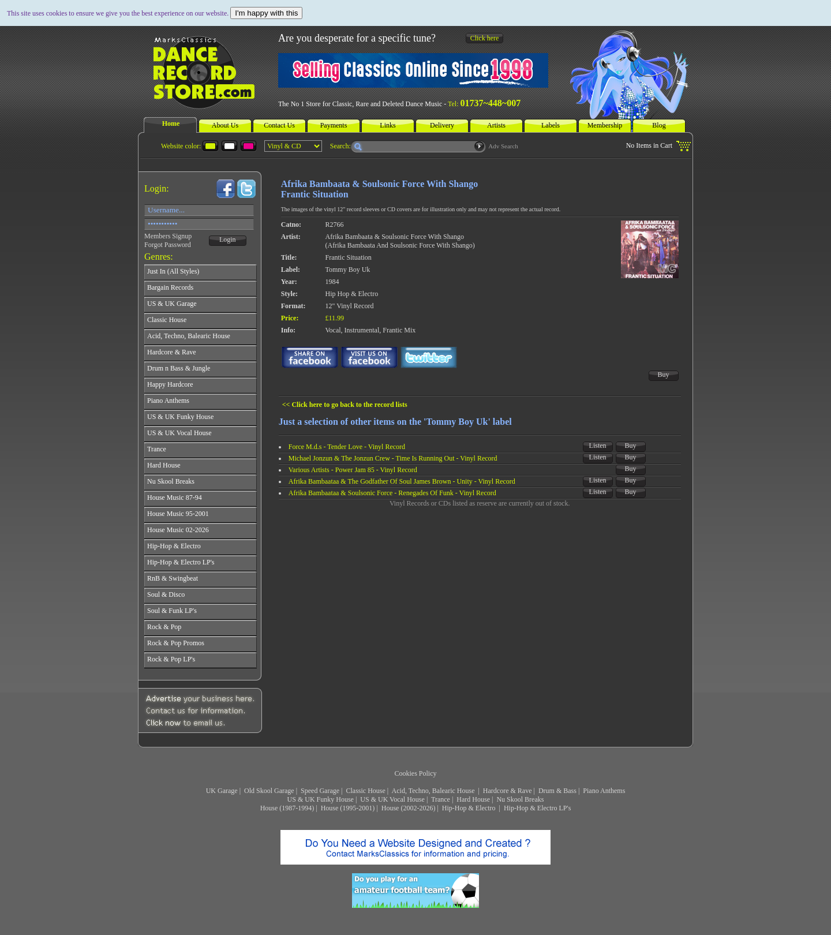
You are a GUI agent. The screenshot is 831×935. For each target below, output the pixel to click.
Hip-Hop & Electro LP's (537, 808)
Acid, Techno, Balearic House (434, 791)
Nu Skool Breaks (520, 799)
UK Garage (222, 791)
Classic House (365, 791)
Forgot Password (167, 245)
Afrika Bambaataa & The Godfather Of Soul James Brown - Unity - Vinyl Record (402, 481)
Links (387, 125)
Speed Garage (320, 791)
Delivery (442, 125)
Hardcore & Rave (507, 791)
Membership (605, 125)
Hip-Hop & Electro (469, 808)
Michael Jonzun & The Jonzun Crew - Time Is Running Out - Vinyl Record (393, 458)
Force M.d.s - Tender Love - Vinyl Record (347, 447)
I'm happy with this (266, 13)
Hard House (473, 799)
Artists (496, 125)
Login (227, 239)
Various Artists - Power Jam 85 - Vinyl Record (353, 470)
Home (171, 123)
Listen (598, 446)
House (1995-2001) (348, 808)
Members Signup (168, 236)
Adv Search (503, 146)
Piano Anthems (604, 791)
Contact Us (279, 125)
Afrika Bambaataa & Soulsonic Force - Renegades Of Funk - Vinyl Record (392, 493)
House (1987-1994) (287, 808)
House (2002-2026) (408, 808)
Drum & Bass (557, 791)
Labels (550, 125)
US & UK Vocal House (392, 799)
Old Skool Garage (269, 791)
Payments (333, 125)
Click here (484, 38)
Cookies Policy (415, 773)
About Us (225, 125)
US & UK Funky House (320, 799)
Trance (440, 799)
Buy (663, 375)
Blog (658, 125)
